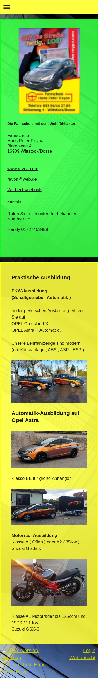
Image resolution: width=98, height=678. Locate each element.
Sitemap (12, 657)
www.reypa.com (22, 168)
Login (89, 650)
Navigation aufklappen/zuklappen (49, 7)
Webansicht (82, 657)
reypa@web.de (22, 179)
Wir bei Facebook (24, 189)
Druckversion (21, 650)
